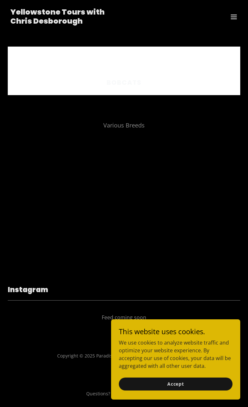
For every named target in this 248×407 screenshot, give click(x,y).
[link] (57, 21)
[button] (233, 16)
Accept (175, 384)
